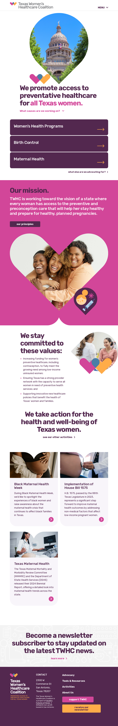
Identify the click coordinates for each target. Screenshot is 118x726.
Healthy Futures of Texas (44, 702)
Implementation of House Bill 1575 (78, 486)
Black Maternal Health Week (31, 486)
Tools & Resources (73, 680)
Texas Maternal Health (31, 564)
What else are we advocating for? (87, 172)
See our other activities (58, 437)
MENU (101, 8)
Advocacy (68, 675)
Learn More (58, 658)
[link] (31, 5)
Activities (68, 686)
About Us (68, 692)
